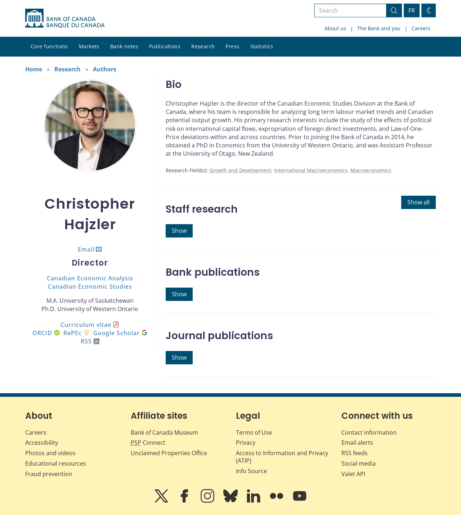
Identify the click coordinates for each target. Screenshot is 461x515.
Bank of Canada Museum (164, 432)
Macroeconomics (370, 170)
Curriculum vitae (86, 325)
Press (232, 46)
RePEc (72, 333)
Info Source (251, 471)
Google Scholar (120, 333)
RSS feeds (354, 453)
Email (86, 249)
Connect (148, 443)
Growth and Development (240, 170)
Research (203, 46)
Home (33, 69)
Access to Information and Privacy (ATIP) (282, 457)
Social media (358, 463)
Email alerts (357, 443)
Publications (164, 46)
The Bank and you (378, 28)
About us (335, 28)
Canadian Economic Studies (90, 286)
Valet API (353, 474)
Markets (89, 46)
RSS (90, 341)
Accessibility (41, 443)
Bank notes (124, 46)
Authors (104, 69)
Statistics (261, 46)
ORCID (46, 333)
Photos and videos (50, 453)
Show (179, 231)
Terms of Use (254, 432)
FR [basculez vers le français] (411, 10)
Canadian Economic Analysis (90, 278)
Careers (421, 28)
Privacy (245, 443)
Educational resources (55, 463)
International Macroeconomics (311, 170)
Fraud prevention (48, 474)
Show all (418, 202)
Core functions (49, 46)
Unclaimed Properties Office (169, 453)
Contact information (369, 432)
